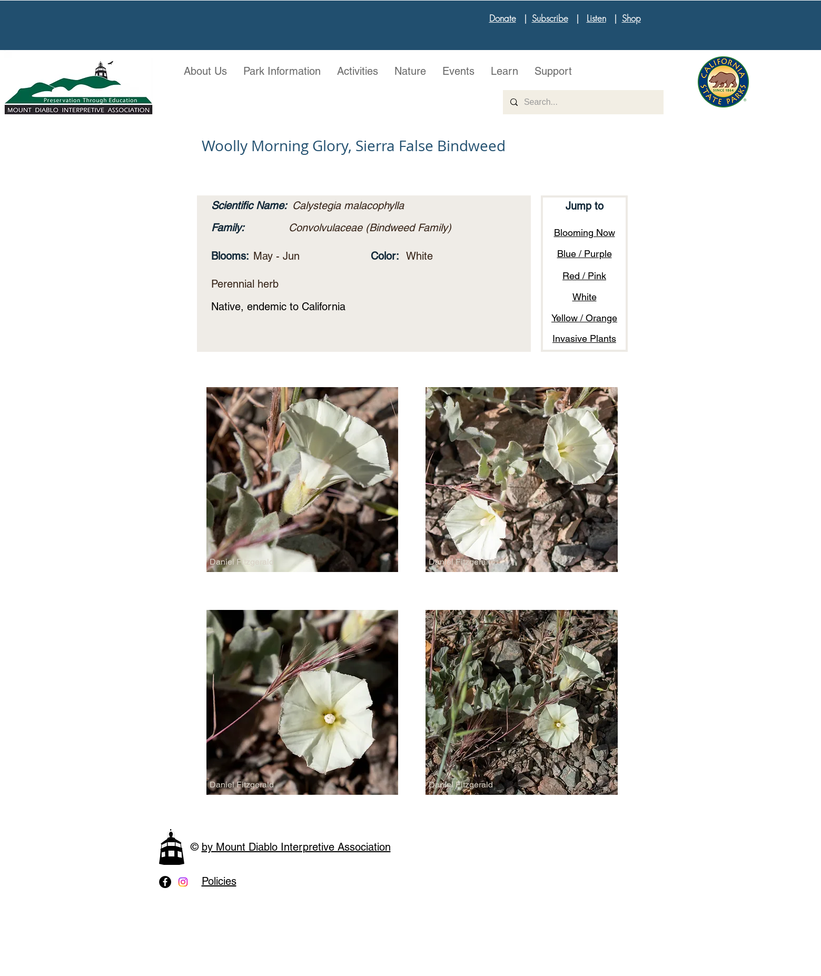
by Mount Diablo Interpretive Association (296, 847)
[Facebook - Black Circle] (165, 882)
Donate (502, 18)
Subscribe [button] (550, 18)
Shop (631, 18)
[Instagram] (183, 882)
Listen (596, 18)
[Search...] (582, 102)
